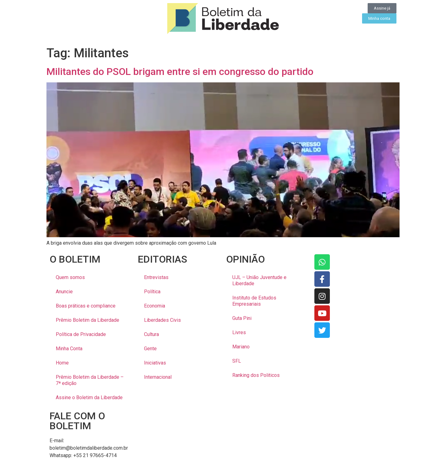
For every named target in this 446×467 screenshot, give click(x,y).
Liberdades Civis (162, 320)
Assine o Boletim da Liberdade (89, 397)
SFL (236, 361)
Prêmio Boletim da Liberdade (87, 320)
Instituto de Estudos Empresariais (254, 301)
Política (152, 292)
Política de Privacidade (81, 334)
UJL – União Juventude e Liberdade (259, 280)
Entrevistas (156, 277)
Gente (150, 348)
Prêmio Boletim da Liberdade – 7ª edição (90, 380)
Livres (239, 332)
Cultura (151, 334)
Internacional (158, 377)
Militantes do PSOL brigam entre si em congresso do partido (179, 71)
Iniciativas (155, 363)
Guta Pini (241, 318)
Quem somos (70, 277)
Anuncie (64, 292)
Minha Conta (69, 348)
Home (62, 363)
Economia (154, 306)
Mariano (241, 347)
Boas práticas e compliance (86, 306)
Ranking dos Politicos (256, 375)
